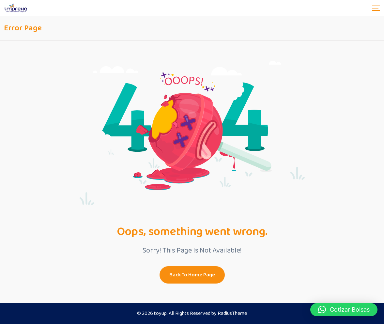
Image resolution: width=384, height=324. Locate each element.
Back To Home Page (192, 275)
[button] (343, 309)
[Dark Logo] (16, 8)
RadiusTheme (232, 313)
